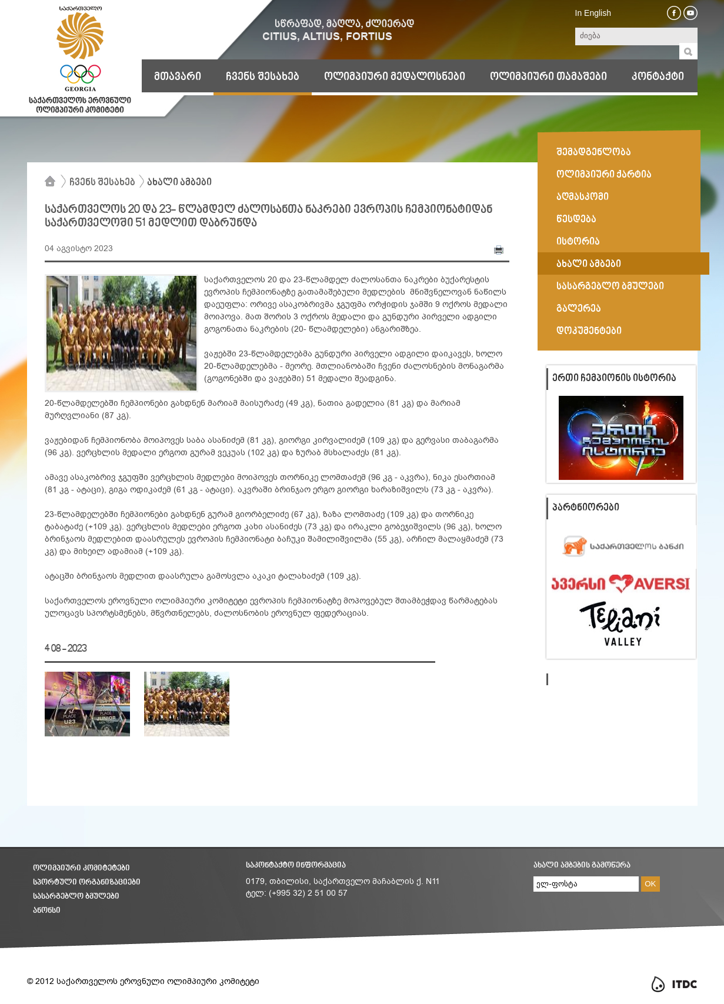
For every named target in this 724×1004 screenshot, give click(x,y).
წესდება (576, 220)
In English (593, 13)
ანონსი (47, 910)
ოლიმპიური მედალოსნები (394, 77)
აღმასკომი (582, 198)
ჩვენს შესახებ (262, 77)
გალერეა (578, 309)
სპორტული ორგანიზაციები (87, 882)
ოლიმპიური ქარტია (604, 175)
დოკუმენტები (589, 332)
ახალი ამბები (179, 183)
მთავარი (177, 77)
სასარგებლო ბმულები (610, 287)
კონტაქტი (658, 77)
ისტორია (578, 242)
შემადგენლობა (593, 153)
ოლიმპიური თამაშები (548, 77)
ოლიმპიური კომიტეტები (81, 868)
